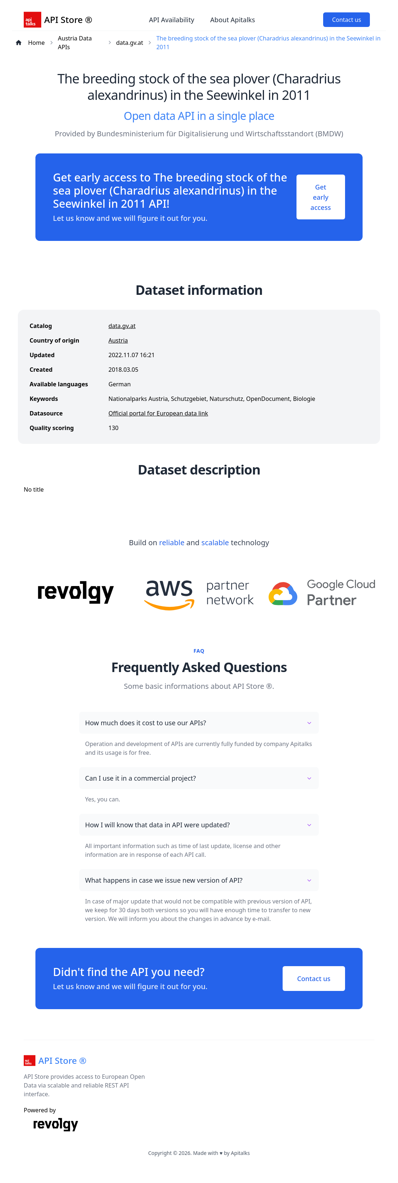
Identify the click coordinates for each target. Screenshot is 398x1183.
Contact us (346, 20)
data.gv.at (129, 43)
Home (36, 43)
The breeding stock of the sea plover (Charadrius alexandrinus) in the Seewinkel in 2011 (268, 42)
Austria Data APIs (75, 42)
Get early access (320, 197)
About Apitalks (232, 19)
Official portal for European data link (158, 413)
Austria (118, 340)
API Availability (171, 19)
